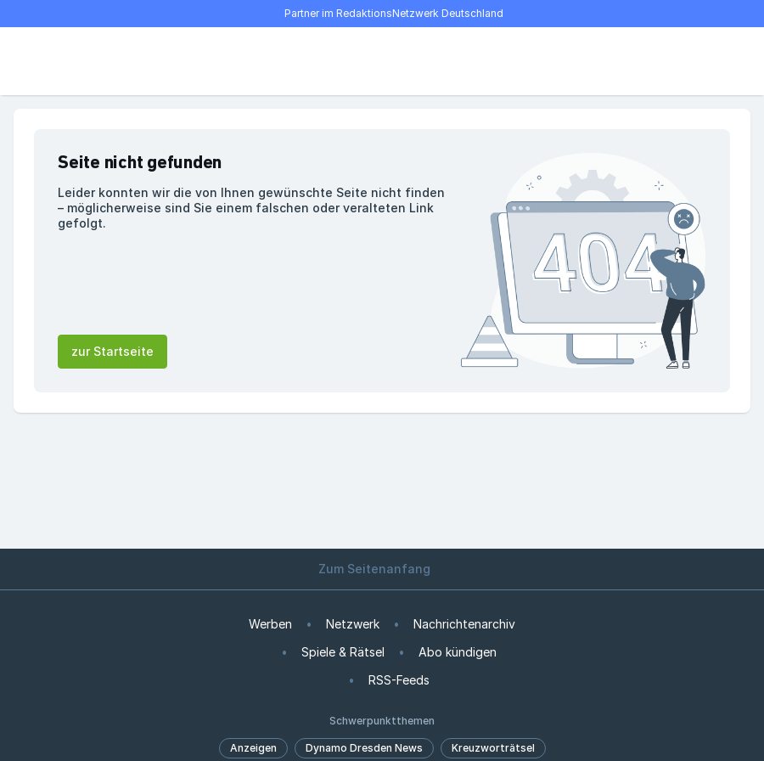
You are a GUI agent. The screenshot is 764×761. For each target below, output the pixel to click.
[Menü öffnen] (44, 61)
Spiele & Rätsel (343, 652)
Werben (270, 624)
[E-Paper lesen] (682, 61)
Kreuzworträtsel (493, 747)
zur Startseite (112, 351)
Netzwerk (352, 624)
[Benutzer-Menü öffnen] (720, 61)
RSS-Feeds (399, 680)
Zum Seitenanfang (382, 568)
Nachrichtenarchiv (464, 624)
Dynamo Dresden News (364, 747)
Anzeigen (253, 747)
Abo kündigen (458, 652)
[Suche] (81, 61)
